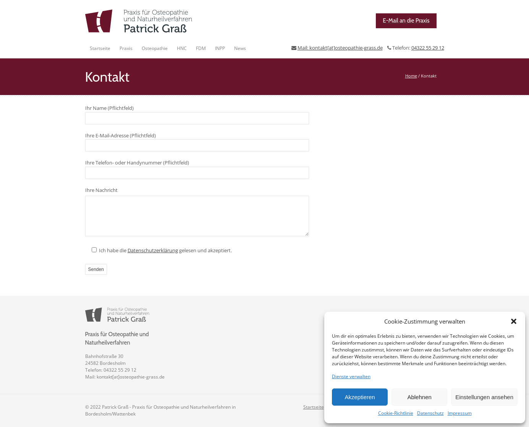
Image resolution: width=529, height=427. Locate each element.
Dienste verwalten (351, 376)
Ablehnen (419, 397)
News (240, 48)
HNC (182, 48)
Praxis (126, 48)
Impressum (460, 413)
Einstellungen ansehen (484, 397)
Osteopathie (155, 48)
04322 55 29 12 (427, 47)
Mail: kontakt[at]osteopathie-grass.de (340, 47)
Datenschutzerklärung (153, 250)
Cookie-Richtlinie (395, 413)
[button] (514, 321)
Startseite (100, 48)
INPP (220, 48)
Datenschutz (430, 413)
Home (411, 76)
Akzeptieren (360, 397)
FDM (201, 48)
